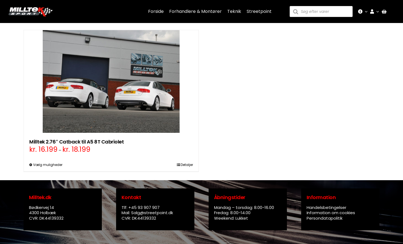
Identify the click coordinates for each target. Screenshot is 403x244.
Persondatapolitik (324, 218)
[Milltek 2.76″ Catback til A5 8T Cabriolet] (111, 81)
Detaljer (187, 164)
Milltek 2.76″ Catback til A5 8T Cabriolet (76, 141)
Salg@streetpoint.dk (152, 213)
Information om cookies (331, 213)
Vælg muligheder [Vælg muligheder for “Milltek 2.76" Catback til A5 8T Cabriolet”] (47, 164)
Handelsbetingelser (326, 207)
